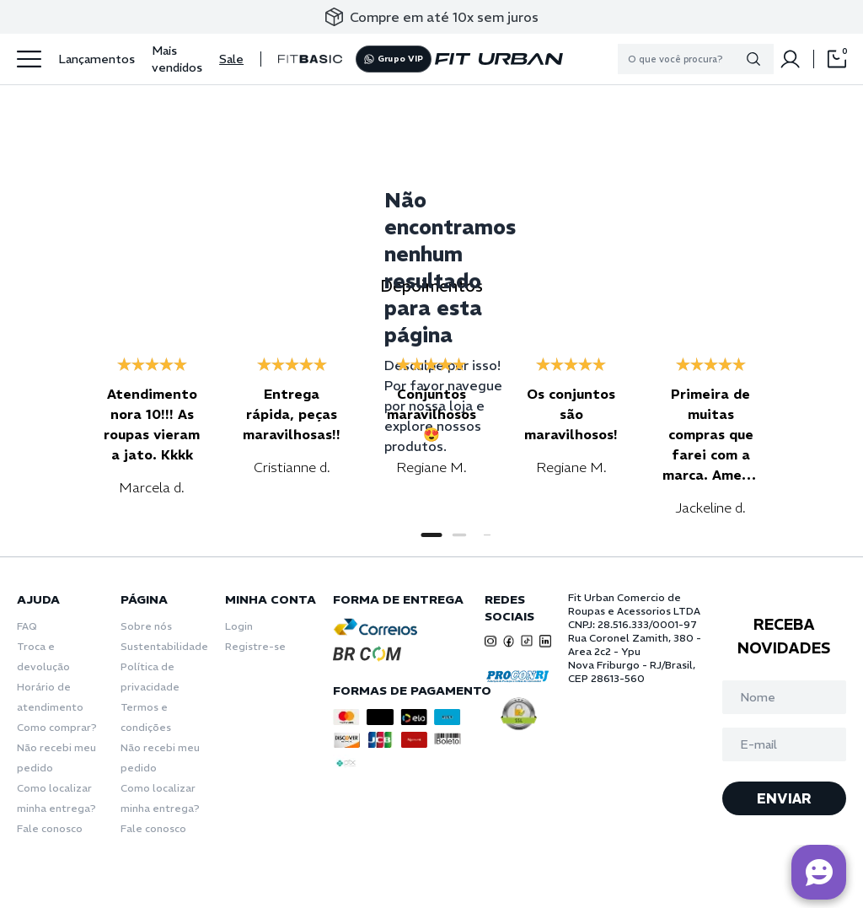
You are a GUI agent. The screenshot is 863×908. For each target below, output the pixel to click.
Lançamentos (96, 59)
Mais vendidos (177, 59)
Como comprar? (57, 727)
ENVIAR (784, 798)
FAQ (27, 626)
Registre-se (255, 646)
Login (239, 626)
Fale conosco (50, 828)
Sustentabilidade (164, 646)
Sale (231, 59)
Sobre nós (146, 626)
